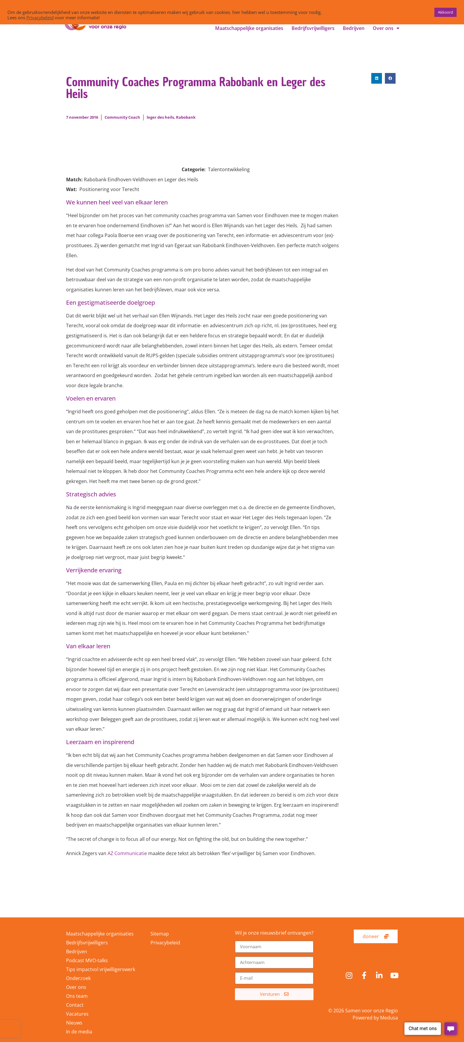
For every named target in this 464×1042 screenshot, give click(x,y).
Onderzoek (78, 978)
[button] (376, 78)
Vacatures (77, 1014)
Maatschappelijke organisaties (249, 28)
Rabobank (186, 117)
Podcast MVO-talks (87, 960)
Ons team (77, 996)
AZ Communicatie (127, 853)
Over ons (386, 28)
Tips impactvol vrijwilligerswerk (100, 969)
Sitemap (160, 933)
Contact (75, 1005)
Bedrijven (353, 28)
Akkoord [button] (445, 12)
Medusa (389, 1017)
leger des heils (160, 117)
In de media (79, 1031)
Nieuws (74, 1022)
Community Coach (122, 117)
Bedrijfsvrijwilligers (313, 28)
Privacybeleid (165, 942)
